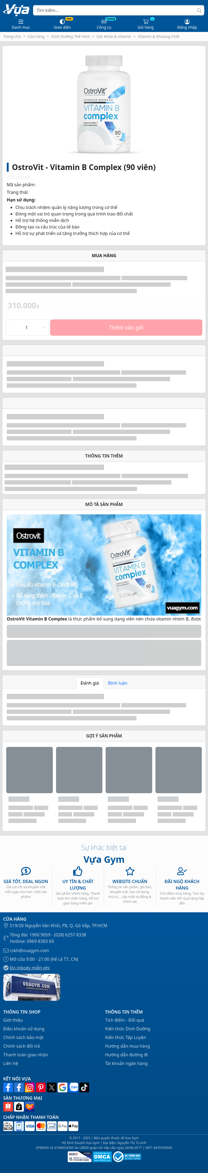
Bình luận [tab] (117, 683)
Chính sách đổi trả (21, 1046)
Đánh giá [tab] (90, 683)
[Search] (118, 10)
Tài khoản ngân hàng (126, 1063)
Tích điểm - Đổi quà (124, 1020)
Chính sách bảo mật (23, 1037)
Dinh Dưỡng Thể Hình (70, 36)
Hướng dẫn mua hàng (127, 1046)
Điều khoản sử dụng (23, 1029)
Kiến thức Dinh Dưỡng (127, 1029)
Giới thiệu (13, 1020)
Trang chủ (12, 36)
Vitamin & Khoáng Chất (158, 36)
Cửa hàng (36, 36)
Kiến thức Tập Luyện (125, 1037)
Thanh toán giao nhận (25, 1055)
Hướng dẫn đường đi (126, 1055)
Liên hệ (10, 1063)
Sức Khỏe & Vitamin (113, 36)
